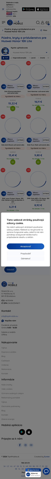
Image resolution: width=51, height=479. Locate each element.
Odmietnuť (25, 258)
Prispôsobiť (26, 253)
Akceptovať (25, 246)
